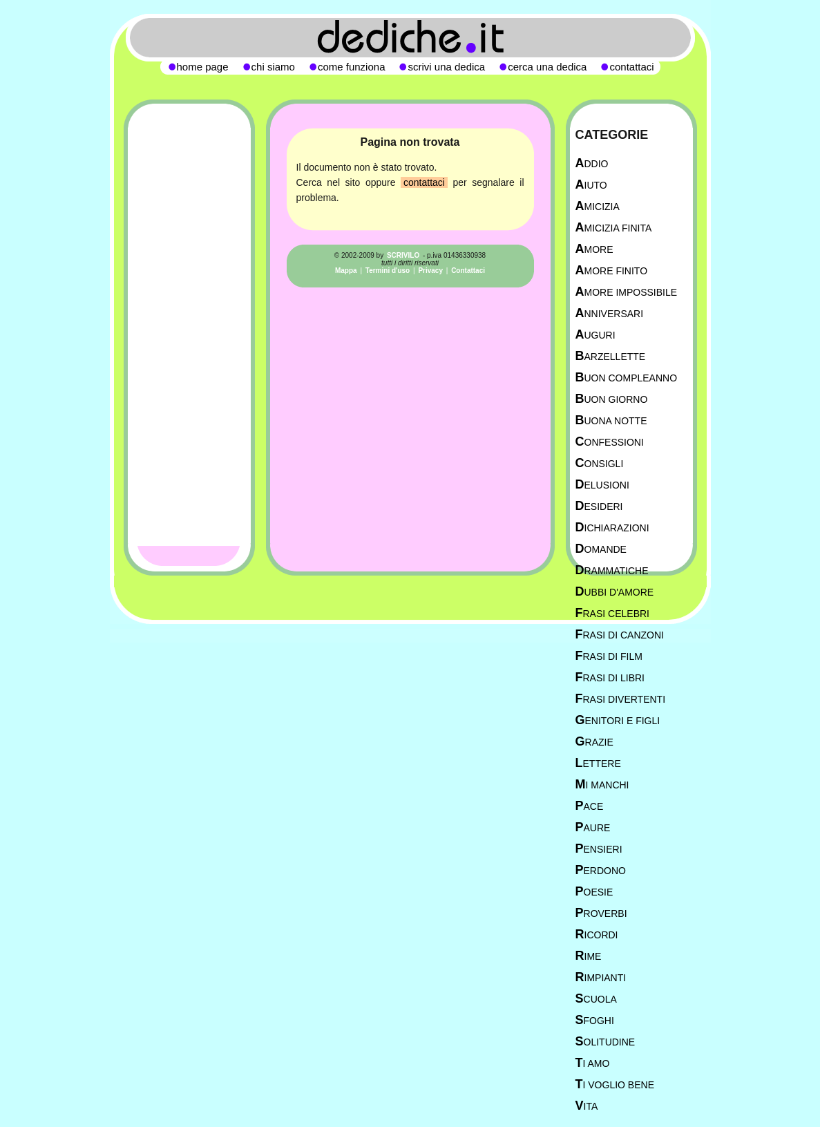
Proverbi (601, 913)
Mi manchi (602, 784)
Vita (586, 1105)
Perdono (600, 870)
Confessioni (609, 441)
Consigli (599, 463)
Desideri (599, 506)
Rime (588, 956)
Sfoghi (594, 1020)
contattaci (424, 182)
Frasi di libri (610, 677)
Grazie (594, 741)
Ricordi (596, 934)
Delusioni (602, 484)
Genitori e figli (617, 720)
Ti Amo (592, 1063)
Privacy (430, 270)
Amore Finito (611, 270)
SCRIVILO (403, 255)
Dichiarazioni (612, 527)
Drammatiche (612, 570)
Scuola (596, 998)
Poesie (594, 891)
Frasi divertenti (620, 698)
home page (203, 67)
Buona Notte (611, 420)
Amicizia (597, 206)
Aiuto (591, 184)
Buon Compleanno (626, 377)
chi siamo (273, 67)
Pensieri (598, 848)
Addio (592, 163)
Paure (593, 827)
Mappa (346, 270)
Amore (594, 249)
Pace (589, 806)
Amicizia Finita (613, 227)
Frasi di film (608, 656)
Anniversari (609, 313)
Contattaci (468, 270)
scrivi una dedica (446, 67)
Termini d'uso (387, 270)
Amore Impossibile (626, 292)
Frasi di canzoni (619, 634)
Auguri (595, 334)
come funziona (351, 67)
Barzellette (610, 356)
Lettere (598, 763)
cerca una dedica (547, 67)
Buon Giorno (611, 399)
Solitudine (605, 1041)
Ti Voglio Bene (614, 1084)
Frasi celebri (612, 613)
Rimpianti (601, 977)
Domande (601, 549)
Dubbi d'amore (614, 591)
